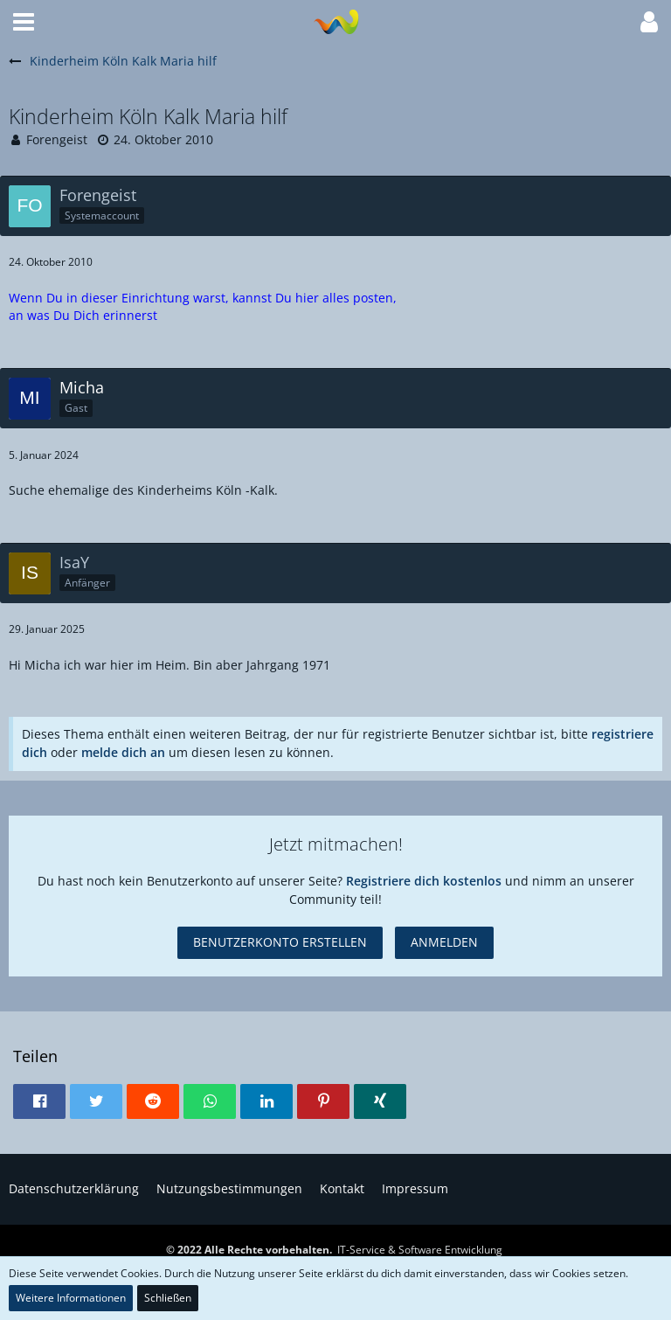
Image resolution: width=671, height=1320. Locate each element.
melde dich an (123, 752)
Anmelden (444, 942)
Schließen (167, 1297)
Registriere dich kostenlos (424, 880)
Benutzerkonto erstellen (280, 942)
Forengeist (56, 139)
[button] (23, 22)
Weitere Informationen (71, 1297)
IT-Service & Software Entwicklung (419, 1249)
